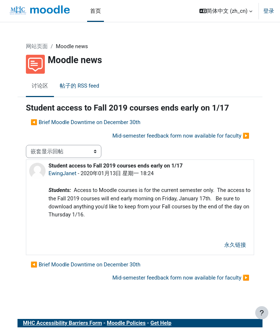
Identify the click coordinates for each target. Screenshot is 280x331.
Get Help (161, 323)
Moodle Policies (126, 323)
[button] (226, 11)
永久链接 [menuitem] (235, 245)
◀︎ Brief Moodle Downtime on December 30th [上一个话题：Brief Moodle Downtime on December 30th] (85, 122)
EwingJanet (62, 173)
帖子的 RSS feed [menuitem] (79, 85)
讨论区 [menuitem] (40, 85)
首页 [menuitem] (95, 11)
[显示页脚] (261, 312)
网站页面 (37, 46)
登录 (268, 11)
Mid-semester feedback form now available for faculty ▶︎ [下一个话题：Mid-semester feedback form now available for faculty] (180, 135)
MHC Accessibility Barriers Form (62, 323)
